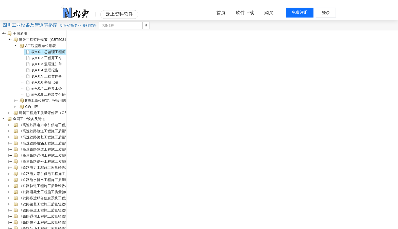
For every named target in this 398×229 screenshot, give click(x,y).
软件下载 (245, 12)
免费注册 (300, 12)
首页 (221, 12)
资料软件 (89, 25)
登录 (326, 12)
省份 (70, 25)
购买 (268, 12)
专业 (77, 25)
